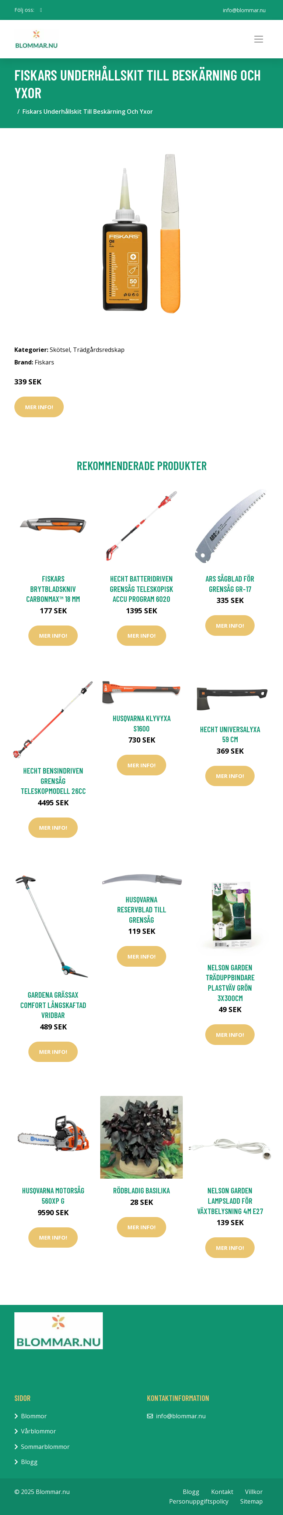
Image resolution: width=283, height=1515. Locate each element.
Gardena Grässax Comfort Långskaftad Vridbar (53, 1004)
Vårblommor (38, 1431)
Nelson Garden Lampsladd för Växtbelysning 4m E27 (230, 1200)
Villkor (254, 1492)
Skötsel (60, 350)
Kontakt (222, 1492)
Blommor (34, 1416)
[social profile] (41, 10)
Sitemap (251, 1501)
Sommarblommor (45, 1447)
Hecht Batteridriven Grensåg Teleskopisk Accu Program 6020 (141, 588)
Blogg (29, 1462)
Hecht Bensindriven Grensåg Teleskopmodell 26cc (53, 780)
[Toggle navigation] (259, 39)
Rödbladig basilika (141, 1190)
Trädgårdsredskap (99, 350)
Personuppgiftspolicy (198, 1501)
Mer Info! (39, 407)
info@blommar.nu (244, 9)
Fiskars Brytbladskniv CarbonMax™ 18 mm (53, 588)
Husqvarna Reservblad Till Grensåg (141, 909)
